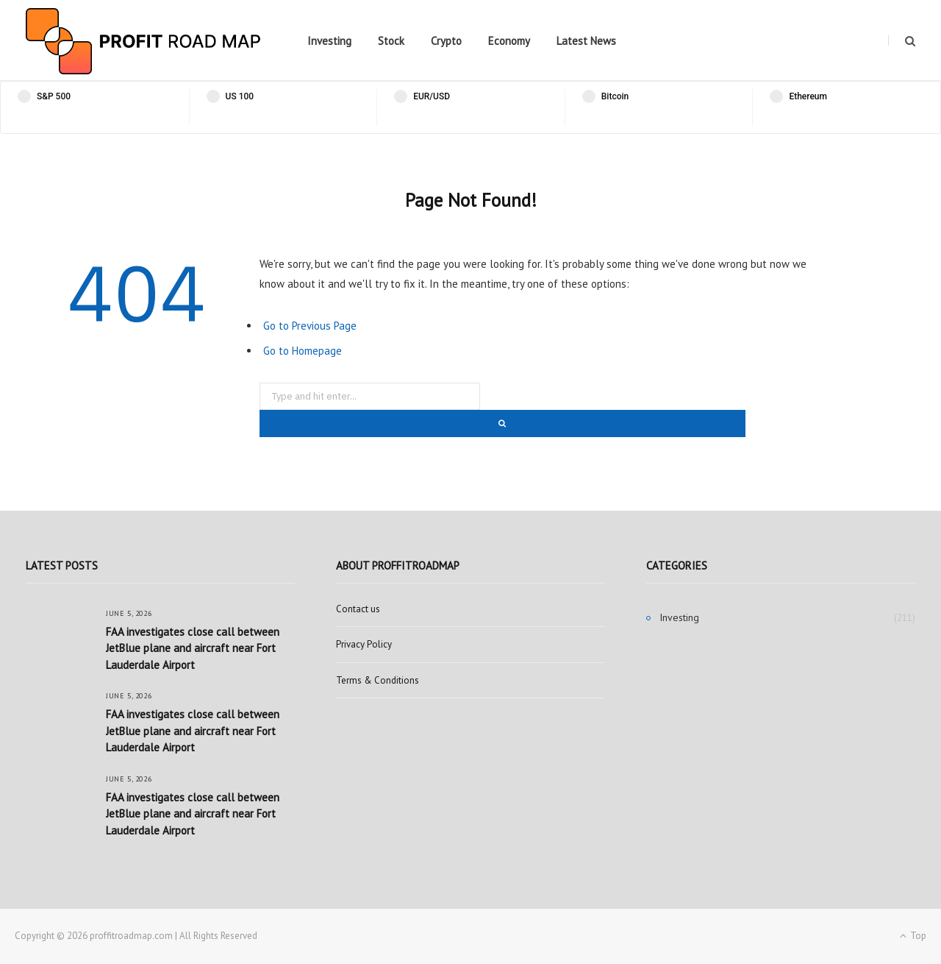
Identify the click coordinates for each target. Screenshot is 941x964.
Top (913, 935)
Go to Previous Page (310, 326)
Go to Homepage (302, 351)
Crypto (446, 41)
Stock (391, 41)
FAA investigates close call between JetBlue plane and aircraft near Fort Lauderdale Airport (192, 648)
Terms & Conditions (377, 680)
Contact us (358, 609)
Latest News (586, 41)
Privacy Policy (364, 644)
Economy (509, 41)
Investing (329, 41)
